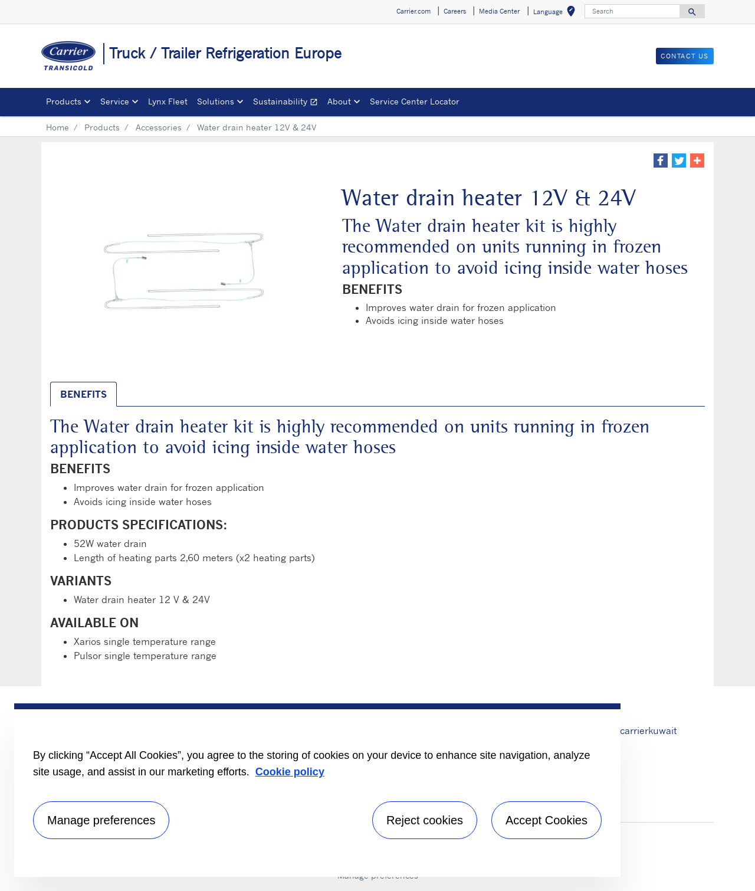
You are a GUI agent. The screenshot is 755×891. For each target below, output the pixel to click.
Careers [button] (455, 11)
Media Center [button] (499, 11)
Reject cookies (424, 820)
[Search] (632, 11)
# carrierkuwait (643, 730)
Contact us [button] (685, 56)
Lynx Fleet (168, 101)
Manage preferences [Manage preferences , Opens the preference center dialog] (101, 820)
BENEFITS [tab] (83, 394)
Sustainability (288, 103)
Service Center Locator (414, 101)
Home (57, 127)
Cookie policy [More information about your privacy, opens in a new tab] (289, 772)
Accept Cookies (546, 820)
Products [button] (63, 101)
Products (102, 127)
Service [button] (114, 101)
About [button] (339, 101)
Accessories (159, 127)
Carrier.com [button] (413, 11)
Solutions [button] (215, 101)
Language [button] (556, 13)
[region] (317, 790)
